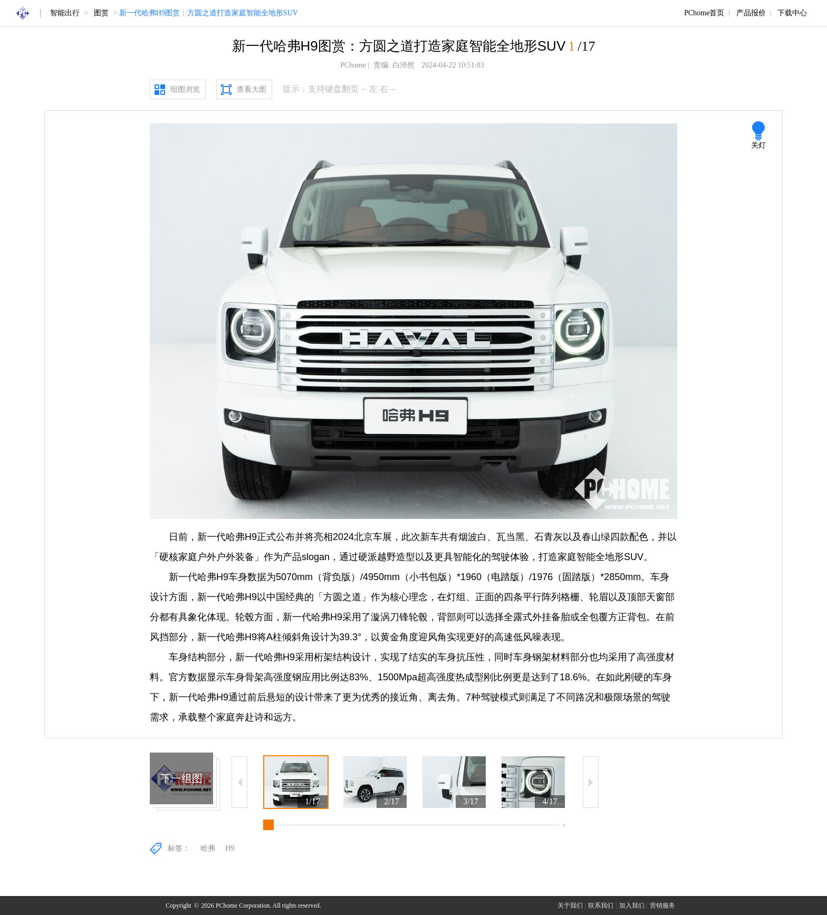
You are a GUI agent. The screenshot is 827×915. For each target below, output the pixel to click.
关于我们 (570, 905)
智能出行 (65, 13)
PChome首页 (704, 13)
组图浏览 (185, 89)
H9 (229, 848)
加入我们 (632, 905)
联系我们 (600, 905)
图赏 (101, 13)
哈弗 (207, 848)
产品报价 (751, 13)
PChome (353, 65)
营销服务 (662, 905)
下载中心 (792, 13)
